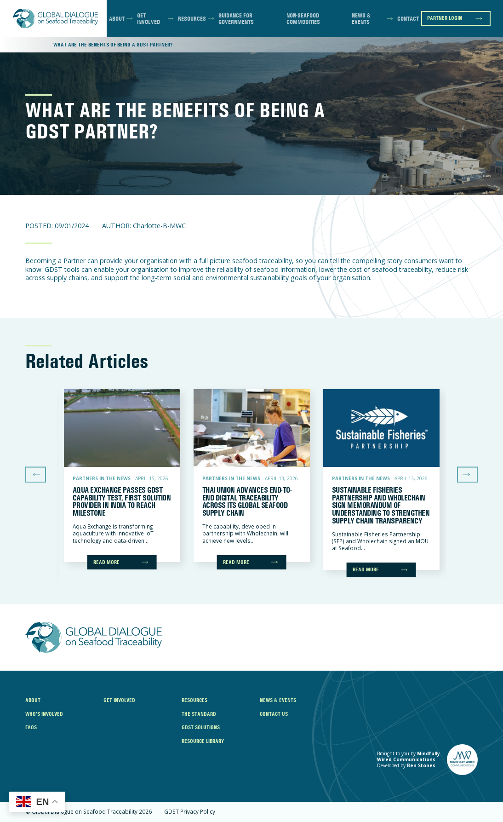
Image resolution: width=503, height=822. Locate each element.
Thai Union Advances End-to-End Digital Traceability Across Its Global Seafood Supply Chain (247, 501)
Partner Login (444, 18)
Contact (408, 18)
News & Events (361, 18)
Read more (106, 561)
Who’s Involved (44, 714)
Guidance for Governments (236, 18)
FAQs (31, 727)
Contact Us (274, 714)
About (117, 18)
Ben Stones (421, 765)
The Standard (199, 714)
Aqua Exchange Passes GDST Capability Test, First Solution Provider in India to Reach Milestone (122, 501)
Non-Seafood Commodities (303, 18)
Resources (192, 18)
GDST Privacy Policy (189, 812)
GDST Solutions (201, 727)
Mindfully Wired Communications (408, 756)
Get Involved (148, 18)
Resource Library (203, 741)
